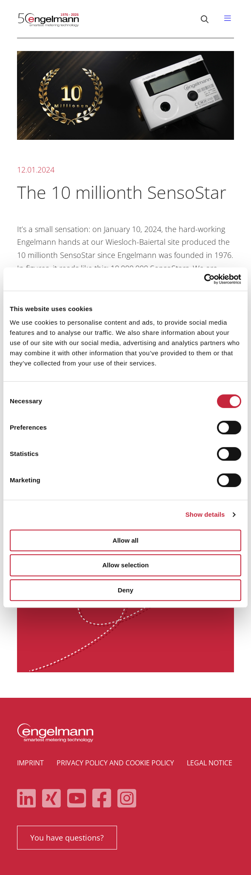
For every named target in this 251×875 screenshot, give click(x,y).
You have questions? (67, 838)
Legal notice (209, 762)
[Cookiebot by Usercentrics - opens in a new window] (204, 279)
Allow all (126, 540)
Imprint (30, 762)
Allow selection (125, 565)
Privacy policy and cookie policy (115, 762)
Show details (205, 514)
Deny (126, 590)
